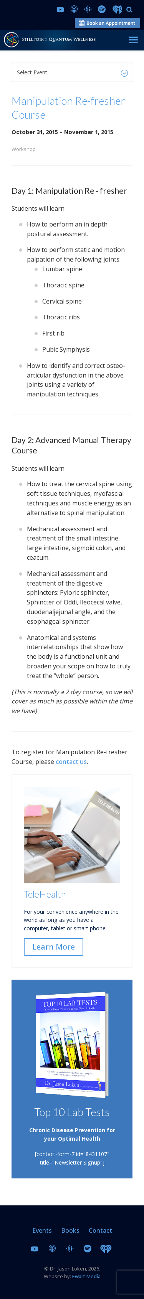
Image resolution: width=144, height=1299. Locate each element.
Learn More (53, 947)
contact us (71, 761)
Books (70, 1230)
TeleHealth (45, 894)
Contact (100, 1230)
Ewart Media (86, 1276)
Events (42, 1230)
